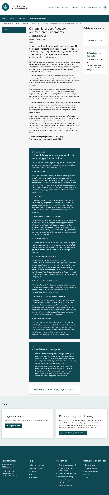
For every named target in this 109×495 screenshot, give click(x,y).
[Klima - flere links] (6, 18)
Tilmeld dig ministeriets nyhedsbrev (54, 389)
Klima (3, 18)
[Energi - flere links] (15, 18)
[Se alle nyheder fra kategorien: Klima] (31, 42)
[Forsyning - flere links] (26, 18)
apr (88, 37)
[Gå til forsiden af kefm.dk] (16, 7)
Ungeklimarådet (14, 452)
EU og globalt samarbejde (38, 18)
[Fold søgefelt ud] (105, 7)
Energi (12, 18)
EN (100, 7)
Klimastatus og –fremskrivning (76, 452)
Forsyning (22, 18)
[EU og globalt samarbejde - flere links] (47, 18)
